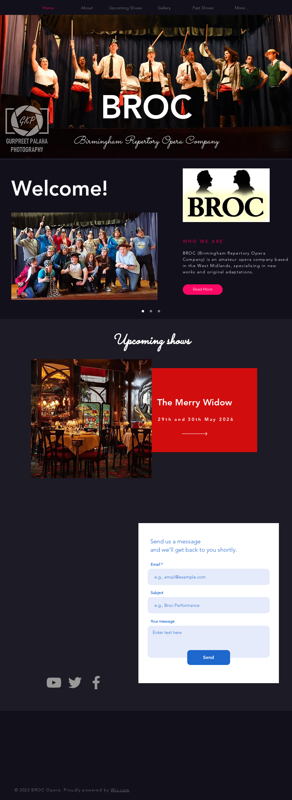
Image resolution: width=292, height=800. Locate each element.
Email (155, 564)
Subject (157, 593)
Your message (162, 621)
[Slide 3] (159, 311)
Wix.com (120, 790)
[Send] (208, 657)
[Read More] (203, 289)
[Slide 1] (143, 311)
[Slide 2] (151, 311)
